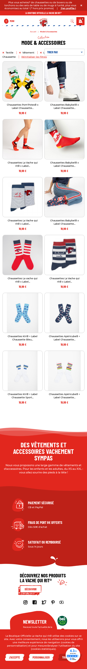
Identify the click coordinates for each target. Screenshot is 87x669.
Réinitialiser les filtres (34, 56)
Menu (12, 21)
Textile (10, 52)
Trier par (65, 52)
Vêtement (28, 52)
